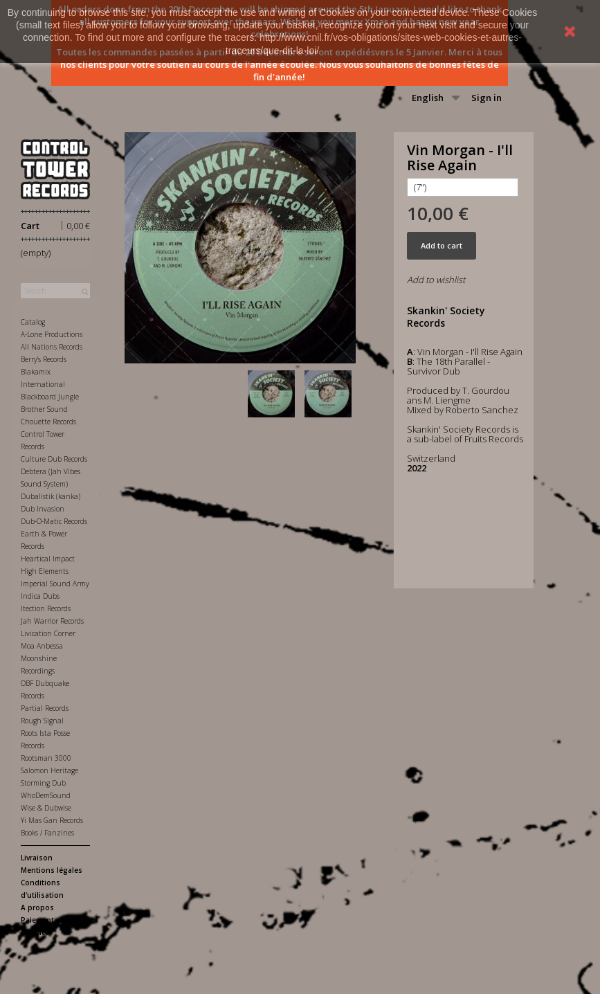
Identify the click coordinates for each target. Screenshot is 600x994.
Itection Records (46, 608)
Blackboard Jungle (50, 396)
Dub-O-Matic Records (54, 521)
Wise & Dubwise (46, 808)
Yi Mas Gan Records (52, 820)
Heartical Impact (48, 558)
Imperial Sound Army (55, 583)
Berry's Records (43, 359)
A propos (37, 907)
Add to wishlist (436, 279)
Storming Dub (43, 783)
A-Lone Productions (51, 334)
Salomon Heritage (49, 770)
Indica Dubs (40, 596)
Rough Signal (42, 720)
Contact (34, 932)
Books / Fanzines (47, 833)
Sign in (486, 97)
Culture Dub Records (54, 459)
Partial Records (45, 708)
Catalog (33, 322)
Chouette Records (48, 421)
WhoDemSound (46, 795)
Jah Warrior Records (52, 621)
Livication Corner (48, 633)
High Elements (45, 571)
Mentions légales (51, 870)
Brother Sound (44, 409)
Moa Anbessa (42, 646)
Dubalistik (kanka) (50, 496)
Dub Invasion (42, 509)
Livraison (37, 857)
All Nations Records (51, 347)
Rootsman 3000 (46, 758)
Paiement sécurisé (53, 920)
